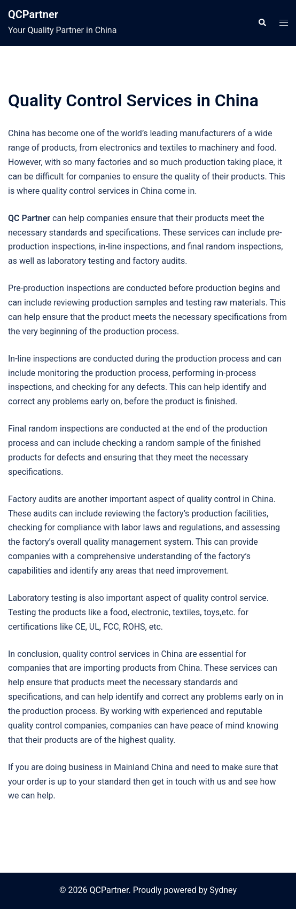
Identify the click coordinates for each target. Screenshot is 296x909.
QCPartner (33, 14)
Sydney (223, 890)
